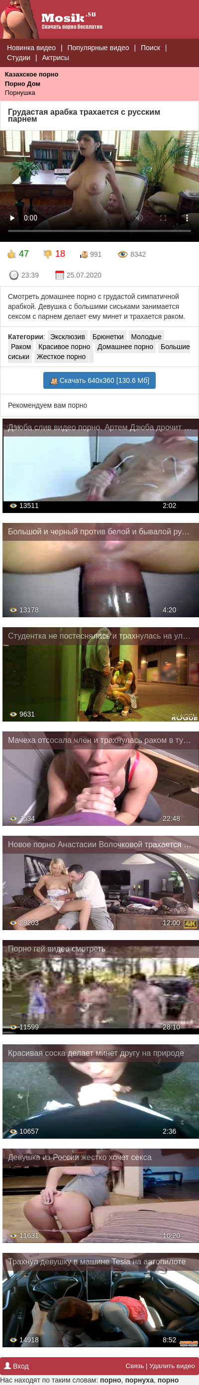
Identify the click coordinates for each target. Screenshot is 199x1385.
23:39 (23, 275)
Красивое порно (64, 347)
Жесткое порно (61, 357)
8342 (131, 254)
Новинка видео (31, 48)
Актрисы (55, 58)
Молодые (146, 337)
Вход (16, 1366)
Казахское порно (32, 74)
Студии (18, 58)
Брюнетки (108, 337)
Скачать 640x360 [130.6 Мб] (99, 380)
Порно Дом (22, 83)
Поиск (150, 48)
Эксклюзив (67, 337)
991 (90, 254)
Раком (21, 347)
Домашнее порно (125, 347)
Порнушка (20, 92)
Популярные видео (98, 48)
